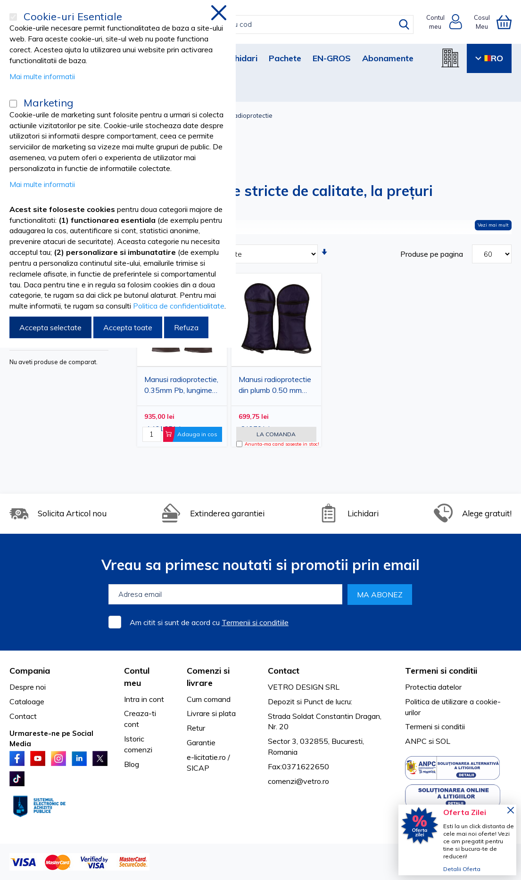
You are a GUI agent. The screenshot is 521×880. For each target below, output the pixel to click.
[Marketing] (13, 103)
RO (489, 58)
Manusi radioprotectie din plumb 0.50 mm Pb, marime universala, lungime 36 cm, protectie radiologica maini (276, 387)
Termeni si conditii (435, 726)
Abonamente (387, 58)
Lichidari (240, 58)
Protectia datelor (433, 687)
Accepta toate (127, 327)
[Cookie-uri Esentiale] (13, 17)
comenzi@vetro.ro (298, 781)
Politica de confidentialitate (178, 305)
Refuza (186, 327)
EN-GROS (332, 58)
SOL (443, 741)
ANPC (416, 741)
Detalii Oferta (461, 868)
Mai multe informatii (42, 76)
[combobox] (270, 24)
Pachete (285, 58)
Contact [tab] (283, 670)
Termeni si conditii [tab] (441, 670)
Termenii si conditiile (255, 622)
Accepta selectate (50, 327)
